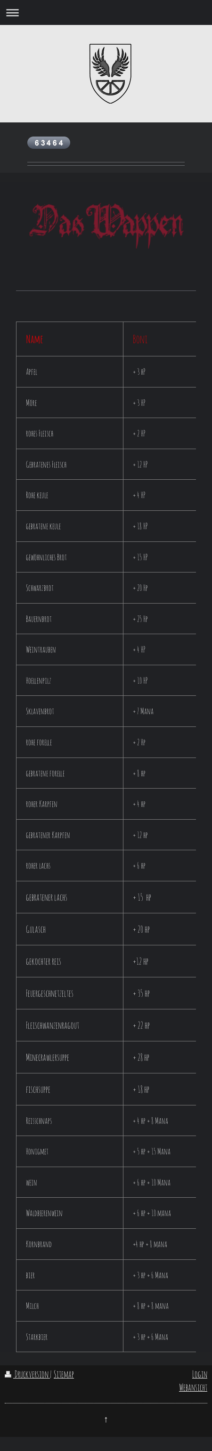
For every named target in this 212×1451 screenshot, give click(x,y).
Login (199, 1374)
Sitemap (64, 1374)
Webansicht (193, 1387)
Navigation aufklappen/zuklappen (106, 12)
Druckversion (27, 1374)
